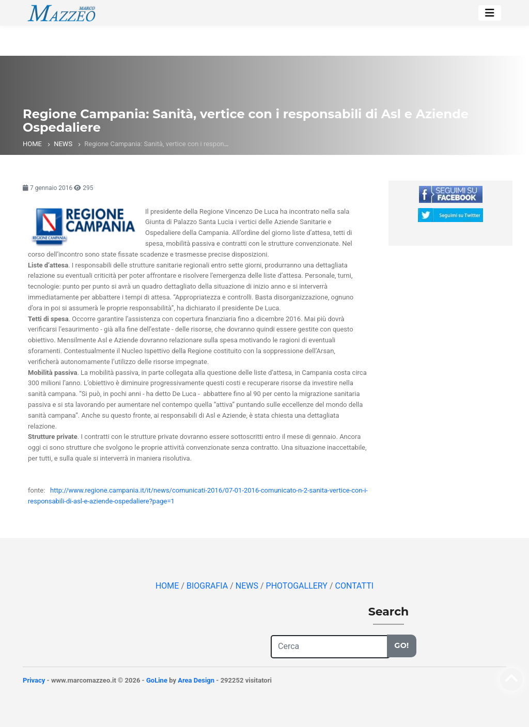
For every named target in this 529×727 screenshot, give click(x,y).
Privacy (34, 680)
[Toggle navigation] (489, 13)
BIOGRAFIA (208, 586)
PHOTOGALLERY (298, 586)
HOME (32, 144)
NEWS (63, 144)
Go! (401, 645)
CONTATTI (354, 586)
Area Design (196, 680)
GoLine (156, 680)
